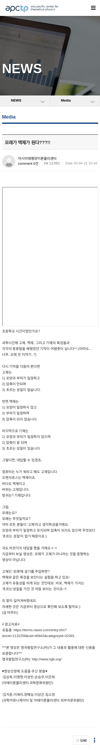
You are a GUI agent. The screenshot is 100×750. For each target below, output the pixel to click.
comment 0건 (28, 163)
